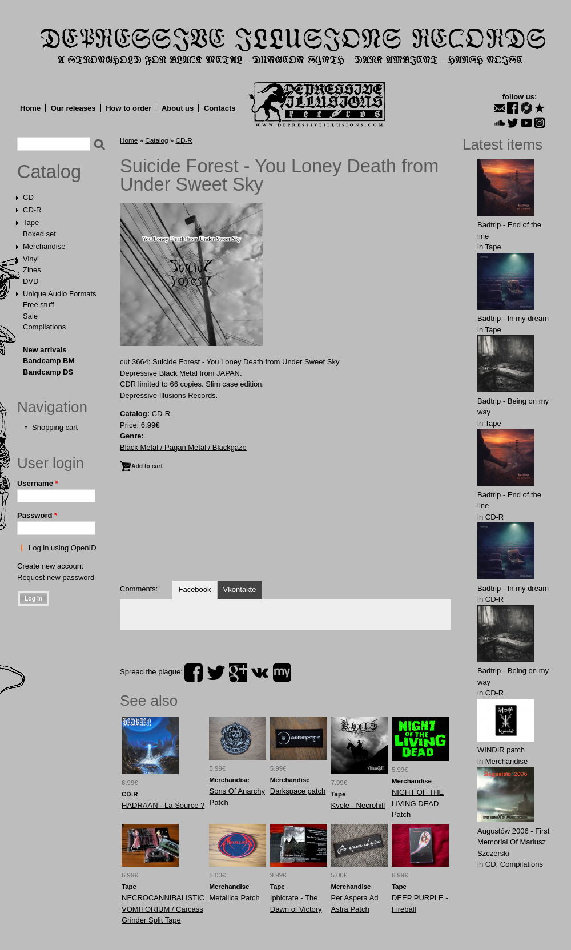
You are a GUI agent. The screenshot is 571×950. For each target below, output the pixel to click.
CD (28, 197)
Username (37, 483)
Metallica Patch (234, 897)
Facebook (194, 589)
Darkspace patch (298, 791)
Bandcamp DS (48, 372)
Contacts (220, 108)
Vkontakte (239, 589)
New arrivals (45, 349)
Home (30, 108)
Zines (32, 269)
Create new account (50, 566)
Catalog (49, 172)
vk (260, 672)
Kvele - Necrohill (358, 805)
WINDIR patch (501, 750)
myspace (282, 672)
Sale (30, 316)
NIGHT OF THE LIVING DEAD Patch (418, 803)
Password (37, 515)
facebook (193, 672)
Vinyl (31, 259)
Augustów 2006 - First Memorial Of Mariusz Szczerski (513, 842)
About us (178, 108)
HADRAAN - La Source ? (163, 805)
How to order (128, 108)
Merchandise (44, 246)
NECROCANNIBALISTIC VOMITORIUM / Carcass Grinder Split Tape (163, 908)
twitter (216, 672)
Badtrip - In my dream (513, 318)
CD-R (32, 210)
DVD (30, 281)
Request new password (55, 577)
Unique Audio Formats (59, 293)
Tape (31, 222)
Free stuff (38, 304)
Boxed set (39, 234)
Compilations (44, 327)
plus (238, 672)
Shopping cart (55, 427)
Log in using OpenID (62, 548)
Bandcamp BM (48, 360)
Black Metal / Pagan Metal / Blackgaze (183, 447)
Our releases (73, 108)
